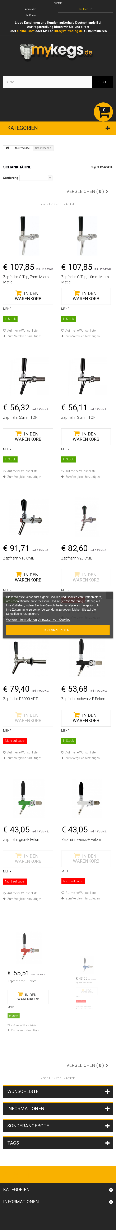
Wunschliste (23, 1091)
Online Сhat (25, 31)
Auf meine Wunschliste (22, 330)
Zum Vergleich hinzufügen (24, 336)
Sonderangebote (28, 1125)
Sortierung (10, 178)
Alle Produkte (22, 148)
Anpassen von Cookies (54, 619)
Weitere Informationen (21, 619)
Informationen (25, 1108)
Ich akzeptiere (58, 630)
